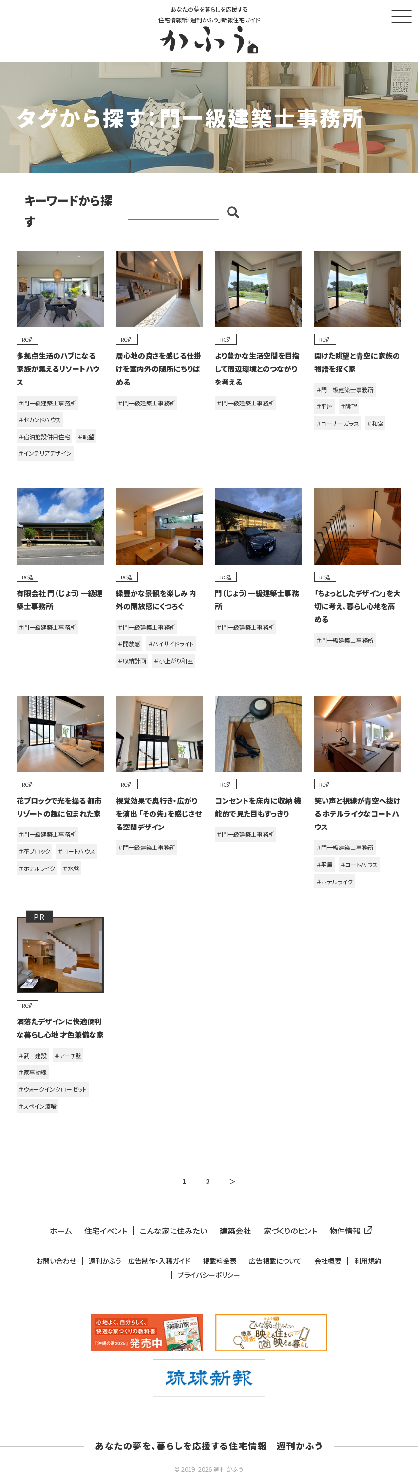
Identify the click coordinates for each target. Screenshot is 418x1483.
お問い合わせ (56, 1261)
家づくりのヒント (290, 1230)
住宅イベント (105, 1230)
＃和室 (375, 423)
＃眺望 (86, 436)
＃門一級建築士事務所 (47, 403)
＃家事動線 (33, 1072)
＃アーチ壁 (68, 1055)
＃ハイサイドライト (171, 643)
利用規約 (367, 1261)
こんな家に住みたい (173, 1230)
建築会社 (235, 1230)
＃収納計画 (132, 660)
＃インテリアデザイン (45, 453)
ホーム (61, 1230)
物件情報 (348, 1230)
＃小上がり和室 (173, 660)
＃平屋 (324, 406)
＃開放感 (129, 643)
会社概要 (328, 1261)
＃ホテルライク (37, 868)
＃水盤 (71, 868)
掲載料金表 (220, 1261)
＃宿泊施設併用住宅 (44, 436)
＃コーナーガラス (337, 423)
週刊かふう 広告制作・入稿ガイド (139, 1261)
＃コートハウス (76, 851)
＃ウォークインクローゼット (53, 1089)
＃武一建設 (33, 1055)
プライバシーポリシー (209, 1275)
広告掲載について (275, 1261)
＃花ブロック (34, 851)
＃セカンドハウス (40, 419)
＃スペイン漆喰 (38, 1106)
